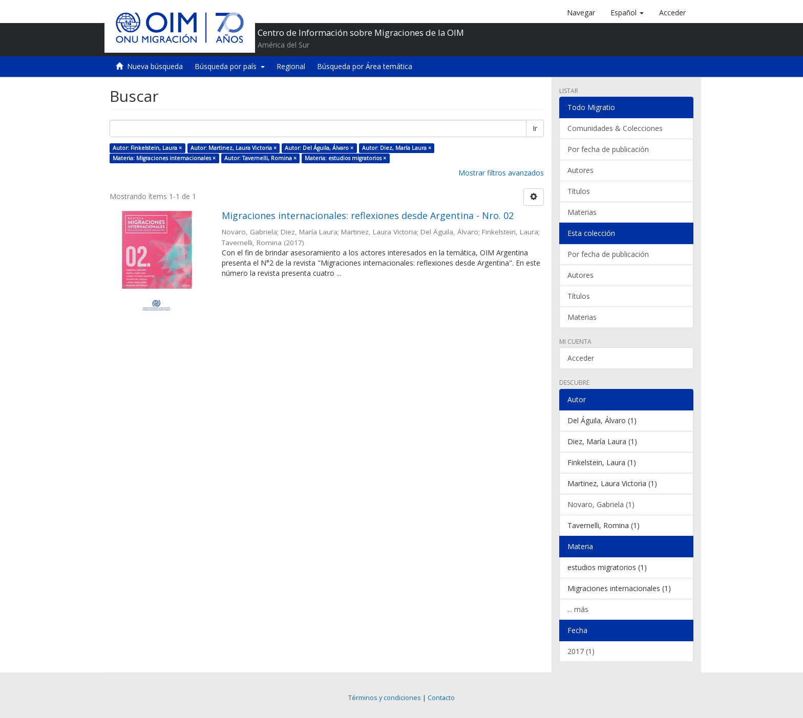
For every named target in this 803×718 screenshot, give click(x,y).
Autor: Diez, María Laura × (396, 147)
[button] (627, 13)
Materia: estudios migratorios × (345, 158)
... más (577, 609)
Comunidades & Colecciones (615, 128)
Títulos (578, 191)
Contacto (441, 697)
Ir (535, 128)
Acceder (580, 358)
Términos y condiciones (384, 697)
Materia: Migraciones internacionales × (164, 158)
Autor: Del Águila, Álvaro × (319, 147)
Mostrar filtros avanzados (501, 173)
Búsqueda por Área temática (364, 66)
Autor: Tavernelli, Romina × (260, 158)
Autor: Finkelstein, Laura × (147, 147)
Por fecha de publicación (608, 149)
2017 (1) (581, 651)
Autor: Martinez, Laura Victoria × (234, 147)
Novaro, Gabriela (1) (601, 504)
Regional (291, 66)
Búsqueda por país (230, 66)
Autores (580, 170)
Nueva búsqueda (155, 66)
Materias (582, 212)
